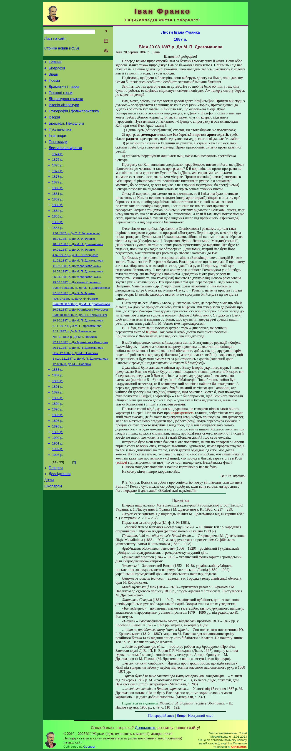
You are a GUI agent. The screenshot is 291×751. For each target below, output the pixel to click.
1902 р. (57, 490)
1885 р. (57, 235)
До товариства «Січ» (77, 289)
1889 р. (57, 408)
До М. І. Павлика (75, 365)
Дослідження (59, 517)
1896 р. (57, 452)
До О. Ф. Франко (74, 259)
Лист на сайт (55, 38)
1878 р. (57, 190)
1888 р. (57, 401)
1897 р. (57, 458)
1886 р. (57, 241)
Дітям (49, 524)
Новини (55, 63)
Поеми (54, 83)
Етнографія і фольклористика (74, 117)
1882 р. (57, 215)
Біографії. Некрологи (66, 131)
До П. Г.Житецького (75, 277)
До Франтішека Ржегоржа (80, 336)
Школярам (53, 531)
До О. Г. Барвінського (76, 253)
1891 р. (57, 420)
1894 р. (57, 439)
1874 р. (57, 165)
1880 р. (57, 203)
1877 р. (57, 184)
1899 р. (57, 471)
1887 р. (57, 247)
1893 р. (57, 433)
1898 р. (57, 465)
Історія (54, 124)
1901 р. (57, 484)
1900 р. (57, 477)
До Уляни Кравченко (76, 306)
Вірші (53, 76)
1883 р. (57, 222)
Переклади (58, 151)
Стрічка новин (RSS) (61, 48)
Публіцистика (60, 138)
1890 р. (57, 414)
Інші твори (57, 144)
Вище (181, 715)
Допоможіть (145, 727)
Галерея (56, 510)
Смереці (89, 746)
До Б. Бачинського (74, 359)
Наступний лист (200, 715)
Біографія (57, 70)
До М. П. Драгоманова (78, 265)
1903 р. (57, 497)
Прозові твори (60, 97)
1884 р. (57, 228)
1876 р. (57, 177)
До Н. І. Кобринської (80, 342)
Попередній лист (161, 715)
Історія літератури (64, 110)
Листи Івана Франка (65, 158)
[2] (74, 504)
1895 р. (57, 446)
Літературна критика (66, 104)
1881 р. (57, 209)
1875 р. (57, 171)
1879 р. (57, 196)
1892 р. (57, 427)
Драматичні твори (64, 90)
